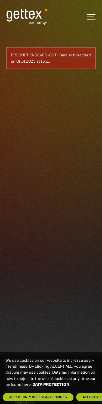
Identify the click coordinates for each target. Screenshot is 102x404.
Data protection (50, 384)
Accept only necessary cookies (38, 397)
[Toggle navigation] (91, 17)
